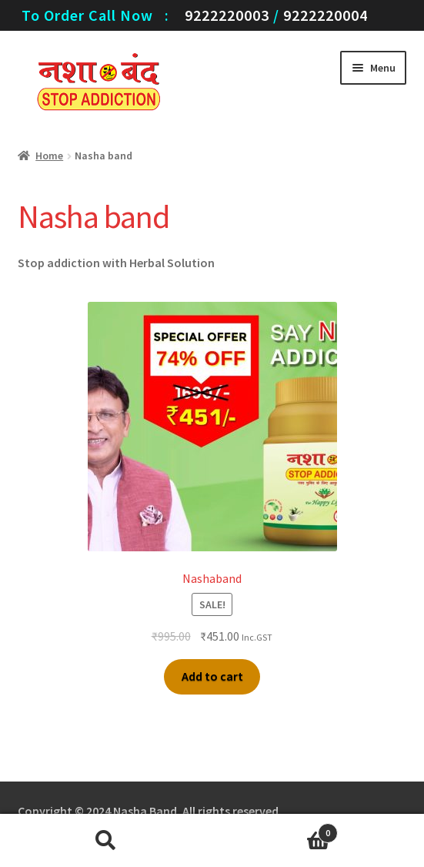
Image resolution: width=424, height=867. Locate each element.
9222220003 (227, 15)
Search (106, 841)
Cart (275, 829)
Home (49, 155)
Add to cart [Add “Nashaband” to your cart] (212, 676)
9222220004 (325, 15)
